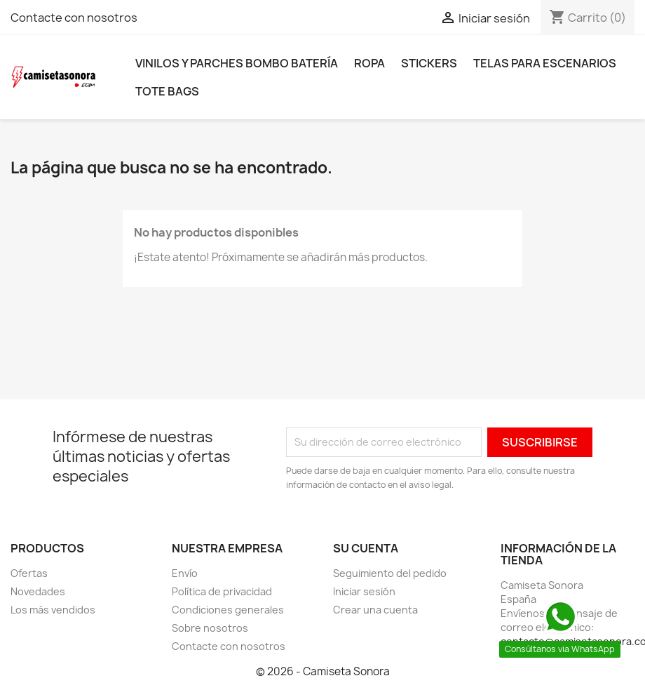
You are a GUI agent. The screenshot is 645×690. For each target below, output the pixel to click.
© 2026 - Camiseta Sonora (323, 671)
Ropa (369, 63)
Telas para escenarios (544, 63)
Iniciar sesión (364, 591)
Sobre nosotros (210, 628)
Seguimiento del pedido (390, 573)
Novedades (38, 591)
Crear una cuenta (375, 609)
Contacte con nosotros (74, 17)
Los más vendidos (53, 609)
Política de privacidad (222, 591)
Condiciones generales (228, 609)
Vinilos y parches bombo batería (236, 63)
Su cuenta (365, 548)
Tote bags (167, 91)
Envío (185, 573)
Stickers (429, 63)
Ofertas (29, 573)
